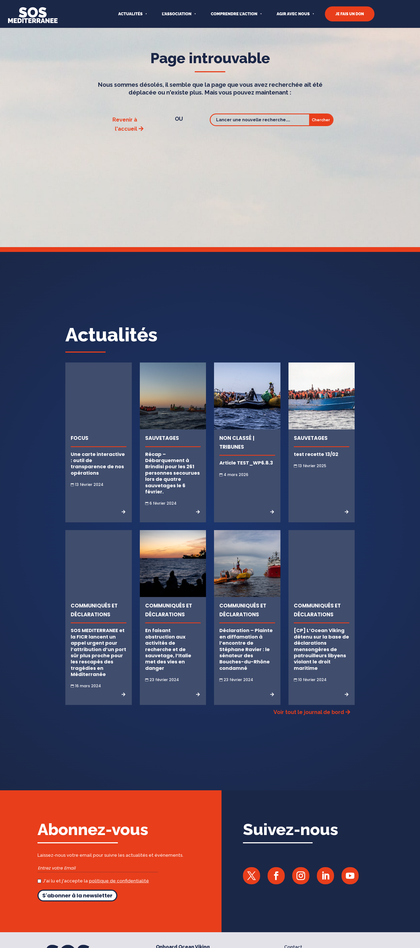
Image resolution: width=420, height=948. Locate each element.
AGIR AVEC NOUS (293, 14)
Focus (79, 447)
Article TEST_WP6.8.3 (246, 472)
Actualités (130, 14)
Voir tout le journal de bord (308, 722)
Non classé (235, 447)
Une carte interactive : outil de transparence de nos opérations (98, 473)
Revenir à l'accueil (124, 133)
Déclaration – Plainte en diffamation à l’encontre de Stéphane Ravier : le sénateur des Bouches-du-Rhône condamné (246, 659)
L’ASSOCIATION (177, 14)
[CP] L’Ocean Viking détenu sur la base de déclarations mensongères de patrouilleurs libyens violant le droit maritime (321, 659)
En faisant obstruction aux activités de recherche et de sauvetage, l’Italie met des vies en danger (168, 659)
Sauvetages (162, 447)
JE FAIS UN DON (349, 14)
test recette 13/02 (316, 463)
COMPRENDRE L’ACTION (234, 14)
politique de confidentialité (119, 890)
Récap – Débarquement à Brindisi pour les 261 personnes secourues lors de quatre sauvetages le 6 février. (172, 482)
